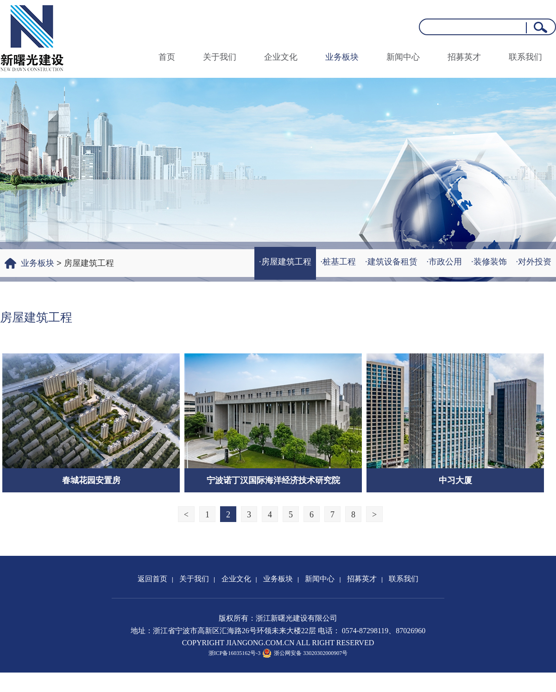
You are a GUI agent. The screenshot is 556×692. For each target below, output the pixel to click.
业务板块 (342, 57)
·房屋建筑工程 (285, 261)
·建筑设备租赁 (391, 261)
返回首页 (152, 579)
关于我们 (219, 57)
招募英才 (464, 57)
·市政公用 (444, 261)
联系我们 (525, 57)
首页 (166, 57)
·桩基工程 (338, 261)
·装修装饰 (489, 261)
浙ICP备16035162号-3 (234, 653)
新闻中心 (403, 57)
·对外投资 (534, 261)
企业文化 (280, 57)
